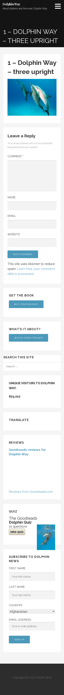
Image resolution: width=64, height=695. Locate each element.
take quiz (17, 531)
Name (12, 197)
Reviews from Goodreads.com (31, 491)
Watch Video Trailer (28, 338)
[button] (59, 6)
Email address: (32, 624)
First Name (17, 568)
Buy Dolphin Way (26, 304)
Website (14, 234)
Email (12, 216)
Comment (16, 156)
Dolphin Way (11, 4)
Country (16, 605)
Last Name (17, 587)
